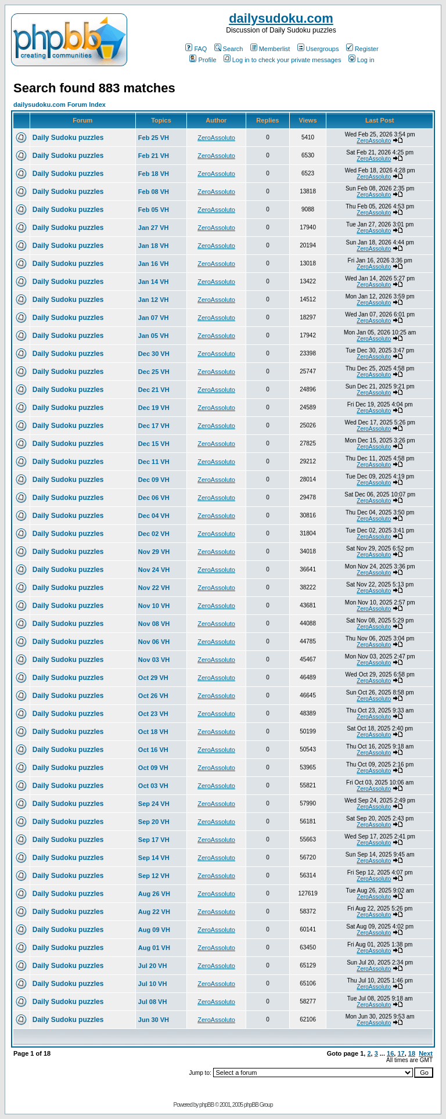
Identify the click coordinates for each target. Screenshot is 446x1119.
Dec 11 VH (154, 461)
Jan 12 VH (153, 299)
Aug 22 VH (154, 911)
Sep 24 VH (154, 803)
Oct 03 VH (153, 785)
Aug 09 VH (154, 929)
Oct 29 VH (153, 677)
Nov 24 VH (154, 569)
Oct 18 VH (153, 731)
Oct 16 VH (153, 749)
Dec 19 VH (154, 407)
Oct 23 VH (153, 713)
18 (411, 1053)
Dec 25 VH (154, 371)
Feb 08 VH (153, 191)
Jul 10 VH (152, 983)
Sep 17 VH (154, 839)
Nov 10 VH (154, 605)
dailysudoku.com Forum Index (59, 104)
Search (228, 48)
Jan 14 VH (153, 281)
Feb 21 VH (153, 155)
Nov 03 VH (154, 659)
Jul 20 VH (152, 965)
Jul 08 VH (152, 1001)
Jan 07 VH (153, 317)
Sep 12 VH (154, 875)
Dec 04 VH (154, 515)
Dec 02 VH (154, 533)
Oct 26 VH (153, 695)
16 (390, 1053)
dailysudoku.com (281, 18)
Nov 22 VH (154, 587)
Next (426, 1053)
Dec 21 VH (154, 389)
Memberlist (270, 48)
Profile (202, 59)
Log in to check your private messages (282, 59)
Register (362, 48)
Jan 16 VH (153, 263)
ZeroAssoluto (216, 137)
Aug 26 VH (154, 893)
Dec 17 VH (154, 425)
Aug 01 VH (154, 947)
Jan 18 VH (153, 245)
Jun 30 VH (153, 1019)
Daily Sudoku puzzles (68, 138)
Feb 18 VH (153, 173)
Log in (361, 59)
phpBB (206, 1105)
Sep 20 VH (154, 821)
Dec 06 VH (154, 497)
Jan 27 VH (153, 227)
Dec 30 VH (154, 353)
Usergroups (318, 48)
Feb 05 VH (153, 209)
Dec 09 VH (154, 479)
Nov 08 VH (154, 623)
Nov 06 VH (154, 641)
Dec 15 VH (154, 443)
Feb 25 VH (153, 137)
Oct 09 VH (153, 767)
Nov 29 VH (154, 551)
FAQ (196, 48)
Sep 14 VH (154, 857)
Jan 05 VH (153, 335)
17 (400, 1053)
